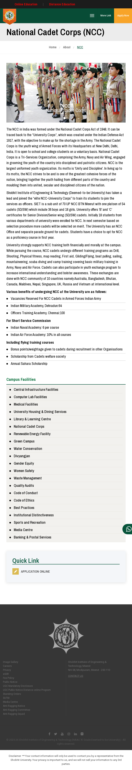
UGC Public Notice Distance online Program (27, 690)
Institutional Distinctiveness (34, 515)
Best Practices (24, 507)
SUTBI (6, 698)
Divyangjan (22, 455)
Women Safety (24, 470)
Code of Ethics (24, 500)
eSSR (6, 674)
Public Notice (10, 682)
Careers (7, 666)
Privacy (7, 670)
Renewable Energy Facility (32, 433)
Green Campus (24, 441)
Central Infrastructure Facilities (36, 389)
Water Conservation (28, 448)
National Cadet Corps (29, 426)
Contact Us (75, 675)
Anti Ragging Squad (14, 714)
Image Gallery (10, 662)
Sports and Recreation (30, 522)
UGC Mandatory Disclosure (18, 686)
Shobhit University (66, 636)
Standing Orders (12, 694)
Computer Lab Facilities (30, 396)
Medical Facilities (26, 404)
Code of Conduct (26, 492)
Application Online (35, 571)
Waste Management (28, 478)
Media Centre (23, 529)
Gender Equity (24, 463)
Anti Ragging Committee (16, 710)
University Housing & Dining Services (40, 411)
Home (53, 47)
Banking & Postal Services (32, 537)
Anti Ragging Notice (14, 706)
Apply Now (123, 15)
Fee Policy (8, 678)
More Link (105, 15)
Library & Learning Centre (32, 419)
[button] (15, 93)
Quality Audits (24, 485)
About (66, 47)
